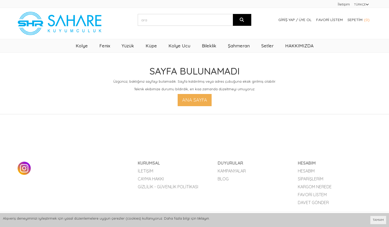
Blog (223, 178)
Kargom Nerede (315, 186)
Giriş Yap (286, 19)
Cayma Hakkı (151, 178)
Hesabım (306, 171)
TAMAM (378, 220)
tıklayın (203, 218)
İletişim (344, 4)
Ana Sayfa (194, 100)
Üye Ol (305, 19)
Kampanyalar (232, 171)
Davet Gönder (313, 202)
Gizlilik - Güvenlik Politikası (168, 186)
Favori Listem (329, 19)
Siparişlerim (310, 178)
